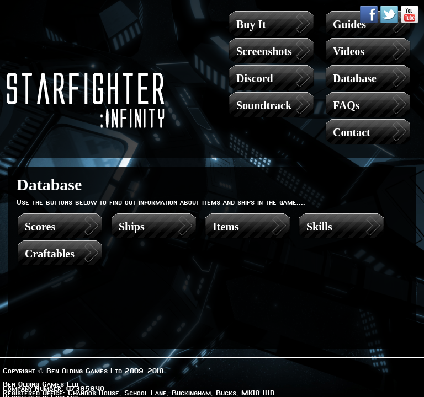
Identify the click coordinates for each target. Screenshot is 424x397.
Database (355, 78)
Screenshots (264, 51)
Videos (348, 51)
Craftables (50, 254)
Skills (319, 227)
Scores (40, 227)
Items (226, 227)
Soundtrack (264, 105)
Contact (351, 132)
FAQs (346, 105)
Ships (132, 227)
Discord (254, 78)
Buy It (251, 24)
